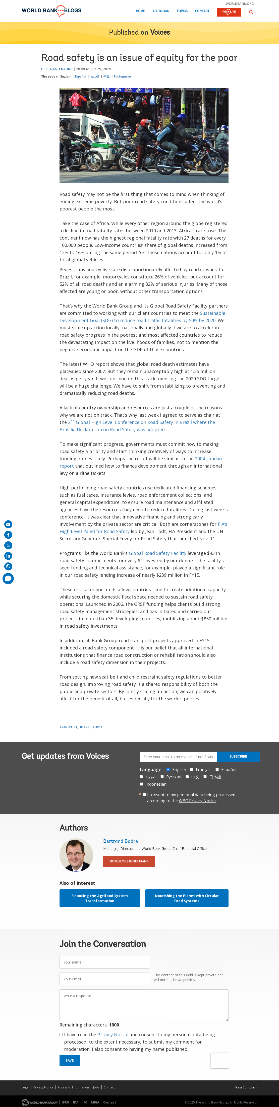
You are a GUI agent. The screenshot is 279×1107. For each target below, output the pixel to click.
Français (203, 769)
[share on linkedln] (8, 556)
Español (80, 76)
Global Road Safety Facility (157, 553)
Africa (97, 727)
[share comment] (8, 578)
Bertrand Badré (56, 69)
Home (140, 11)
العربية (95, 76)
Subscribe (238, 756)
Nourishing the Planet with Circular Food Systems (187, 898)
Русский (174, 777)
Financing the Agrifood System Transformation (100, 898)
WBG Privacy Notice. (197, 800)
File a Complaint (246, 1087)
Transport (68, 727)
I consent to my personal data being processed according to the (191, 797)
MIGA (95, 1102)
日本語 (215, 777)
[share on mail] (8, 524)
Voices (160, 32)
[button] (251, 12)
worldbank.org (240, 3)
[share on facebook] (8, 535)
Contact (202, 11)
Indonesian (155, 784)
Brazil (85, 727)
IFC (84, 1102)
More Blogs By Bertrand (129, 861)
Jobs (96, 1087)
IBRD (65, 1102)
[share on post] (8, 545)
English (66, 76)
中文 (106, 76)
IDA (75, 1102)
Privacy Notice (112, 1034)
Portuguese (122, 76)
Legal (25, 1087)
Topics (182, 11)
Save (70, 1060)
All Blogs (160, 11)
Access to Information (73, 1087)
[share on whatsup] (8, 566)
